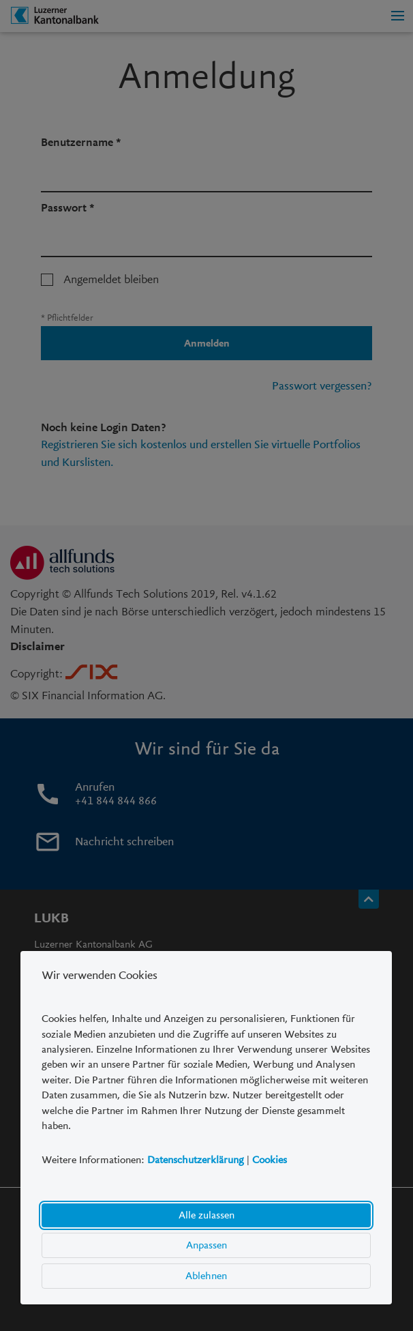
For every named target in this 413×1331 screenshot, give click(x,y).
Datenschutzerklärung (195, 1160)
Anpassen (206, 1245)
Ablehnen (206, 1276)
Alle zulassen (206, 1215)
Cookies (269, 1160)
